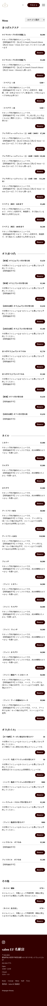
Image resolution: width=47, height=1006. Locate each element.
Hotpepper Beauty (8, 990)
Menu (5, 20)
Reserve (40, 53)
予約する (33, 5)
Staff (22, 981)
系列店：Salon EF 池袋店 (11, 984)
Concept (10, 981)
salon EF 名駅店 (13, 949)
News (28, 981)
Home (4, 981)
